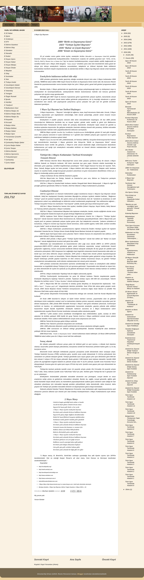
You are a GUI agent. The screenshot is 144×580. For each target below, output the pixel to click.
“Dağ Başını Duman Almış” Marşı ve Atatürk (132, 286)
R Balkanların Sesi (11, 108)
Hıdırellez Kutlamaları (130, 174)
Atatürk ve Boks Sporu (131, 310)
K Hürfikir (8, 102)
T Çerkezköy (9, 160)
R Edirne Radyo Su (11, 117)
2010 (126, 52)
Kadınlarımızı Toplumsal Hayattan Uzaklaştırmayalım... (132, 342)
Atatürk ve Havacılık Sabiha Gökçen (132, 279)
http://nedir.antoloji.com (45, 469)
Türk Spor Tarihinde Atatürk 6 (129, 441)
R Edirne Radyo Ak (11, 111)
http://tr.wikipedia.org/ (45, 466)
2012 (126, 46)
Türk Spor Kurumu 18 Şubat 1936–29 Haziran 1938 (132, 227)
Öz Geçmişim (22, 25)
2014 (126, 39)
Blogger (80, 574)
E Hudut (7, 56)
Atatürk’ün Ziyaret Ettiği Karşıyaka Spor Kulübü (132, 390)
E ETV (6, 42)
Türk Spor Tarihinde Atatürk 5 (129, 448)
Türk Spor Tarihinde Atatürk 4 (129, 455)
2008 (41, 334)
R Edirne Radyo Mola (12, 114)
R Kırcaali (8, 122)
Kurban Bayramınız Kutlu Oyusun (131, 136)
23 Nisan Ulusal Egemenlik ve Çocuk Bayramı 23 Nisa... (132, 294)
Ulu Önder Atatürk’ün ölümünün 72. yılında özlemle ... (132, 154)
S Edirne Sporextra (11, 154)
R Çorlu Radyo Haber (12, 145)
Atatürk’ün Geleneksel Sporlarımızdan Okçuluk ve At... (132, 317)
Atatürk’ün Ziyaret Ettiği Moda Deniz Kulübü (132, 360)
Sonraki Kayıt (41, 559)
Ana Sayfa (9, 25)
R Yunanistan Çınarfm (12, 137)
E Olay (6, 73)
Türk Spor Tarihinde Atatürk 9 (129, 483)
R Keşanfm (8, 119)
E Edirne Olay (9, 47)
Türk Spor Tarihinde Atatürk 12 (130, 397)
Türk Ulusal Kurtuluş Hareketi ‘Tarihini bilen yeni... (131, 270)
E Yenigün (8, 93)
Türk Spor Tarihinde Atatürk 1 (129, 476)
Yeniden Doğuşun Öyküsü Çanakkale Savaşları (132, 332)
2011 (126, 49)
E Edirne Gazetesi (11, 45)
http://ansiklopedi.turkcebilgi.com (48, 472)
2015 (126, 36)
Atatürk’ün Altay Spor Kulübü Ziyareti (131, 383)
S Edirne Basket (10, 151)
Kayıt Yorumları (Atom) (49, 564)
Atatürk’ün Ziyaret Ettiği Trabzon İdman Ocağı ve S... (132, 352)
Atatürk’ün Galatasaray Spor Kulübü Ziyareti (131, 375)
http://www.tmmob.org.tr (54, 484)
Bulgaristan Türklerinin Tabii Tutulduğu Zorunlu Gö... (132, 419)
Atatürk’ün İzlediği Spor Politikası (132, 325)
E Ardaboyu (8, 39)
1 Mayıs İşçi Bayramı (129, 179)
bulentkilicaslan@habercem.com (48, 481)
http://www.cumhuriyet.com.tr (47, 478)
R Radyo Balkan (10, 128)
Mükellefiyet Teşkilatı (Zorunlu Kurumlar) (130, 219)
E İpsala (7, 99)
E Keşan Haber (10, 62)
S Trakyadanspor (10, 157)
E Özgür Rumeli (10, 96)
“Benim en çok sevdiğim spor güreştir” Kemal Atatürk (132, 207)
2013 (126, 43)
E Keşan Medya (10, 65)
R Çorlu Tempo (10, 148)
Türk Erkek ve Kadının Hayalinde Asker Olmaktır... (132, 198)
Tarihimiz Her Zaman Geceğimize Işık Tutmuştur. (132, 186)
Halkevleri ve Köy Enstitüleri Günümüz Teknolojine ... (132, 235)
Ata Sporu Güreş (131, 192)
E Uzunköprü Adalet (12, 85)
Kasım (128, 58)
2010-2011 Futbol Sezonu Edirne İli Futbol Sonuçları (131, 128)
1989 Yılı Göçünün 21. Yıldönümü (132, 169)
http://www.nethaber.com (46, 475)
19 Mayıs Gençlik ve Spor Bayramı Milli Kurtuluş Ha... (131, 260)
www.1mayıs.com (68, 484)
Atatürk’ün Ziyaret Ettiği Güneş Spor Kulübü (132, 367)
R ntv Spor (8, 139)
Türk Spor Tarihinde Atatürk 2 (129, 469)
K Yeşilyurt (8, 105)
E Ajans (7, 36)
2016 (126, 33)
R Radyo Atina (9, 125)
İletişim (35, 25)
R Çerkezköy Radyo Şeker (14, 142)
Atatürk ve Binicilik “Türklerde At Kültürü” (131, 303)
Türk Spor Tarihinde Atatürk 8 (129, 427)
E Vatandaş (8, 91)
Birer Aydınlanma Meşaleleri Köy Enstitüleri (132, 243)
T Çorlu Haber (9, 163)
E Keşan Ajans (9, 59)
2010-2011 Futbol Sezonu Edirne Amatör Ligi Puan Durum (131, 144)
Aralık (128, 55)
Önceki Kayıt (109, 559)
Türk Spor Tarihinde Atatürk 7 (129, 434)
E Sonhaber (8, 76)
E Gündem (8, 50)
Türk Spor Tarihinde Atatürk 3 (129, 462)
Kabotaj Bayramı (131, 213)
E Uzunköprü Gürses (12, 88)
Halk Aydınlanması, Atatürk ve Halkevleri (131, 251)
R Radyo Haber (10, 131)
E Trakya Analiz (10, 82)
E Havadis (8, 53)
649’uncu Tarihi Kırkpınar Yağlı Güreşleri (131, 162)
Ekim (128, 489)
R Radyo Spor (9, 134)
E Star (6, 79)
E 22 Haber (8, 33)
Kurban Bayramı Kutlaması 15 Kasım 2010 (131, 119)
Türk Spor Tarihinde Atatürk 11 (130, 404)
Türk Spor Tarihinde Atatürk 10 (130, 411)
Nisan (46, 334)
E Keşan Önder (10, 68)
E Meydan (8, 71)
